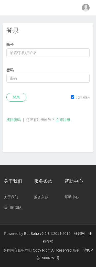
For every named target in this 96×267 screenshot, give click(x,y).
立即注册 (63, 120)
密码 (10, 70)
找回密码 (13, 120)
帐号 (10, 44)
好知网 (79, 233)
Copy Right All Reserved (53, 250)
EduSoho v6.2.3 (37, 233)
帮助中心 (72, 197)
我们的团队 (13, 207)
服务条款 (41, 197)
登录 (16, 97)
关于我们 (11, 197)
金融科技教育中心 (48, 7)
